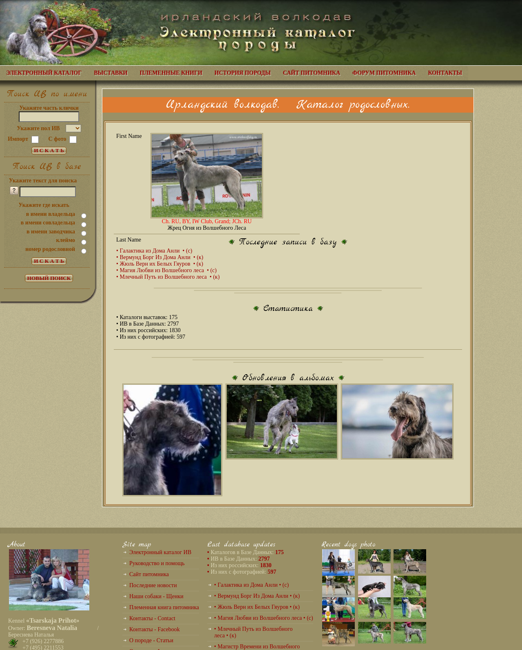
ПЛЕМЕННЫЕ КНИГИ (171, 73)
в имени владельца (50, 214)
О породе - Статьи (151, 640)
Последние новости (153, 585)
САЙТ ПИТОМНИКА (311, 73)
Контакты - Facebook (154, 629)
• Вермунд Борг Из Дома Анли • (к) (159, 257)
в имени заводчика (51, 231)
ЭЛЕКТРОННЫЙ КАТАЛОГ (44, 73)
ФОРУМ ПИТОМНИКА (384, 73)
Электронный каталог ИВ (160, 552)
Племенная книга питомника (164, 607)
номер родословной (50, 249)
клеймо (65, 240)
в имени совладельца (48, 223)
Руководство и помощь (157, 563)
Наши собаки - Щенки (156, 596)
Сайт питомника (149, 574)
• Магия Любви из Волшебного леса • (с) (166, 270)
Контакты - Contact (152, 618)
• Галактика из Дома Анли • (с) (154, 251)
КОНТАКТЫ (445, 73)
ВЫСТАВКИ (110, 73)
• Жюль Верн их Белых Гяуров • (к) (159, 264)
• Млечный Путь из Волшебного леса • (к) (168, 277)
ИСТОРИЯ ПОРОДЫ (243, 73)
